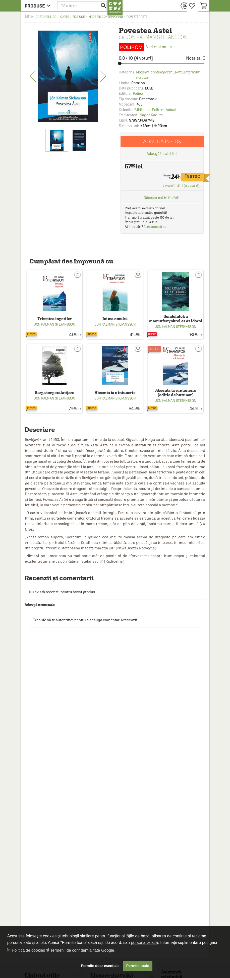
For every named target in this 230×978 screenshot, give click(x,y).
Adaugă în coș (162, 141)
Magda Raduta (150, 115)
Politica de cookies (28, 950)
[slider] (162, 63)
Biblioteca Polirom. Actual (155, 110)
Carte (64, 17)
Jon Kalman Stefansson (157, 37)
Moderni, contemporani (106, 17)
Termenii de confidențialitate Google (82, 950)
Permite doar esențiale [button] (100, 966)
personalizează (144, 942)
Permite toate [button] (137, 966)
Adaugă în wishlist (162, 153)
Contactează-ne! (155, 227)
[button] (82, 5)
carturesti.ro (46, 17)
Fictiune (79, 17)
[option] (68, 76)
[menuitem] (182, 5)
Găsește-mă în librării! (162, 197)
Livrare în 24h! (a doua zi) (181, 185)
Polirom (139, 93)
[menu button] (39, 5)
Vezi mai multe (145, 46)
